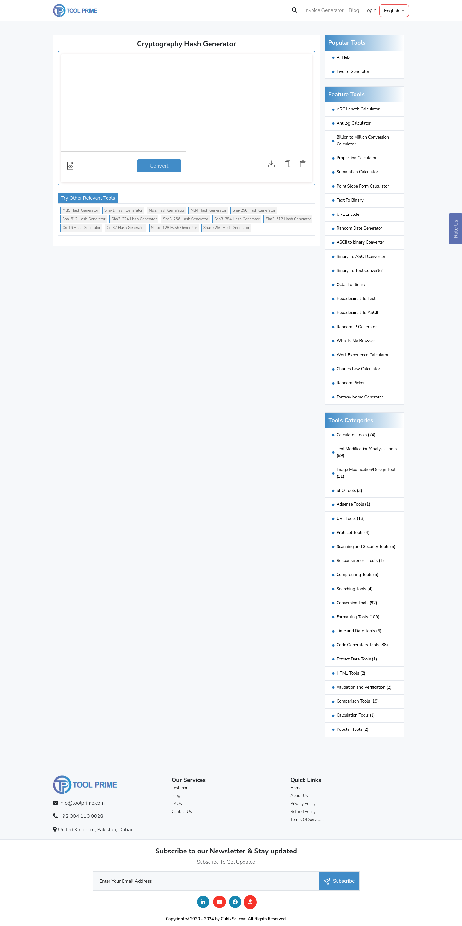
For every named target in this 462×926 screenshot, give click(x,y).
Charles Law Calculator (358, 369)
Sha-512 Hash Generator (84, 219)
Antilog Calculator (354, 123)
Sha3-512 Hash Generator (288, 219)
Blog (354, 10)
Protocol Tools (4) (353, 533)
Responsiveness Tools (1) (360, 560)
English (392, 10)
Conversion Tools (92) (357, 603)
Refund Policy (303, 812)
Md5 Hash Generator (80, 210)
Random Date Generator (359, 228)
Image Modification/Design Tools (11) (367, 473)
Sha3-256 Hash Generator (185, 219)
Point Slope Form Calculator (363, 186)
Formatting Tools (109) (358, 617)
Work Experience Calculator (363, 355)
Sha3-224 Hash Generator (134, 219)
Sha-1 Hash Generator (123, 210)
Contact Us (182, 812)
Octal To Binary (351, 285)
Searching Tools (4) (354, 589)
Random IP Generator (357, 327)
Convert (159, 166)
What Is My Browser (356, 341)
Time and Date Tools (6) (359, 631)
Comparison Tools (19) (358, 701)
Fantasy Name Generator (360, 397)
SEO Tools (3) (349, 491)
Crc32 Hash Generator (126, 227)
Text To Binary (350, 200)
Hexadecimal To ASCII (357, 313)
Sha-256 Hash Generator (253, 210)
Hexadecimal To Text (356, 298)
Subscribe (339, 881)
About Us (299, 796)
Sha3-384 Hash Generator (237, 219)
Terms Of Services (307, 820)
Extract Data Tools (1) (357, 659)
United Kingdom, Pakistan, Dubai (95, 829)
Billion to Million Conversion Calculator (363, 141)
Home (296, 788)
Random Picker (350, 383)
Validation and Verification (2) (364, 687)
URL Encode (348, 214)
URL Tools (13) (350, 518)
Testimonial (182, 788)
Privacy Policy (303, 804)
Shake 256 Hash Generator (226, 227)
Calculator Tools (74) (356, 435)
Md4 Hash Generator (208, 210)
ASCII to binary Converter (360, 242)
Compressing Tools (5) (357, 575)
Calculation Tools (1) (356, 715)
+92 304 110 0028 (81, 816)
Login (370, 10)
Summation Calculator (357, 172)
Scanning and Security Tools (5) (366, 547)
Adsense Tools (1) (353, 504)
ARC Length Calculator (358, 109)
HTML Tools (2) (351, 673)
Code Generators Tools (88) (362, 645)
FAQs (177, 804)
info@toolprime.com (82, 803)
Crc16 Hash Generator (82, 227)
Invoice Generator (324, 10)
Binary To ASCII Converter (361, 256)
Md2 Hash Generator (166, 210)
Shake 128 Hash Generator (174, 227)
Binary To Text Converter (360, 271)
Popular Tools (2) (352, 729)
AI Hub (343, 57)
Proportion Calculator (357, 158)
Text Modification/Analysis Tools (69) (367, 452)
